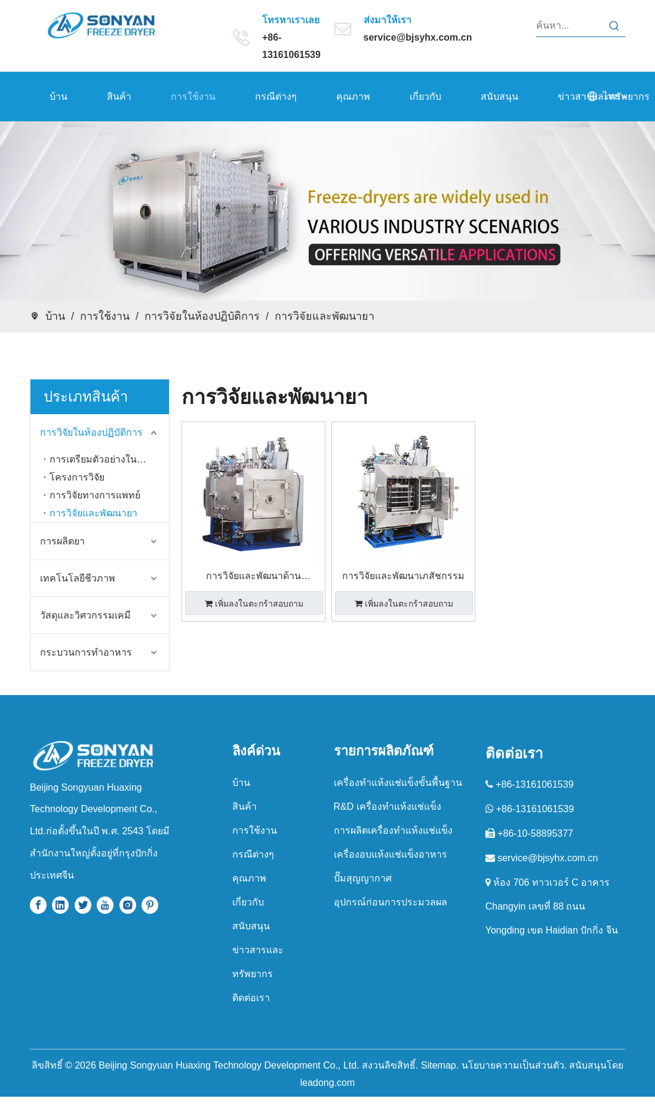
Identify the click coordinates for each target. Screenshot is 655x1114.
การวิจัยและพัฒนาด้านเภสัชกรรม (253, 578)
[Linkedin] (60, 905)
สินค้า (244, 806)
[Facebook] (38, 905)
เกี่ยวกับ (248, 902)
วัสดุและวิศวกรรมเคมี (85, 615)
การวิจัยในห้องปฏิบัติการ (91, 432)
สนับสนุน (251, 926)
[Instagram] (127, 905)
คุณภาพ (249, 878)
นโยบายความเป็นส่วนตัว (513, 1065)
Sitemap (438, 1065)
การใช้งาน (254, 830)
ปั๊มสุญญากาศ (363, 878)
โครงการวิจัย (77, 477)
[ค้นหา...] (570, 25)
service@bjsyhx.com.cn (418, 37)
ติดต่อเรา (251, 998)
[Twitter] (83, 905)
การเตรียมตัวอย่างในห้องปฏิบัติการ (109, 459)
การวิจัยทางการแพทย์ (95, 495)
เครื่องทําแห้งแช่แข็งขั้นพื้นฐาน (398, 783)
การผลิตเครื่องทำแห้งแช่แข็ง (393, 830)
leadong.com (327, 1083)
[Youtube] (105, 905)
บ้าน (241, 783)
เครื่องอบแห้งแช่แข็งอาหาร (390, 854)
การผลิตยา (62, 541)
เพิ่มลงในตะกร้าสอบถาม (254, 603)
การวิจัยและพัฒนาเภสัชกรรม (403, 576)
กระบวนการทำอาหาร (86, 652)
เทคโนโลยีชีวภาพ (77, 578)
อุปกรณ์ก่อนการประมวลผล (390, 902)
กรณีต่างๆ (253, 854)
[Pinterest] (150, 905)
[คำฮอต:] (614, 25)
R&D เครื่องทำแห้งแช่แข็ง (387, 806)
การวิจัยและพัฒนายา (93, 513)
